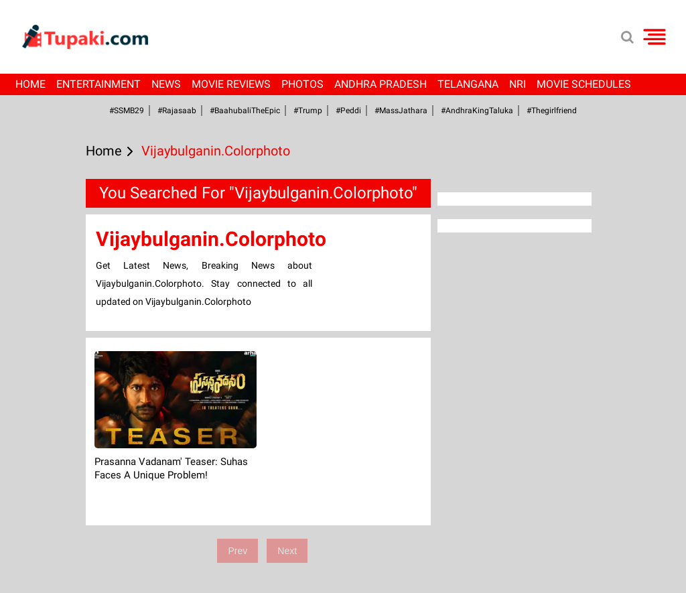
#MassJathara (400, 110)
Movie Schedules (584, 84)
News (166, 84)
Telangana (467, 84)
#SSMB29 (126, 110)
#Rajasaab (176, 110)
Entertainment (98, 84)
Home (30, 84)
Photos (302, 84)
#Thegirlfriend (552, 110)
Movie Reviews (231, 84)
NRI (517, 84)
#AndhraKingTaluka (477, 110)
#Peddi (348, 110)
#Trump (307, 110)
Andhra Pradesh (380, 84)
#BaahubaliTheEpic (245, 110)
